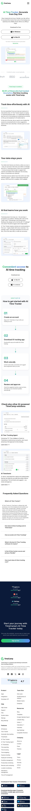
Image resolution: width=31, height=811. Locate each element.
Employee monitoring (6, 757)
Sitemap (3, 718)
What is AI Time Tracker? (12, 501)
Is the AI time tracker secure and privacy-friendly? (15, 552)
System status (5, 715)
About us (19, 741)
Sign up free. (15, 43)
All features (4, 729)
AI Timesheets (5, 744)
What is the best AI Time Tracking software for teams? (15, 543)
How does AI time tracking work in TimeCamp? (15, 526)
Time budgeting (5, 752)
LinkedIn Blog (20, 719)
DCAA (18, 767)
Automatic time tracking (7, 734)
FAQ (2, 712)
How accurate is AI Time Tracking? (15, 535)
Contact (19, 743)
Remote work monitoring (7, 765)
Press (18, 746)
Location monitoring (6, 768)
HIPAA (19, 765)
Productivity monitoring (7, 763)
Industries (19, 727)
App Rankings (20, 730)
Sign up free (15, 640)
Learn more (5, 444)
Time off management (7, 775)
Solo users (20, 694)
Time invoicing (5, 750)
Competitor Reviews (22, 732)
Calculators (20, 725)
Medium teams (21, 701)
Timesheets (4, 737)
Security (19, 762)
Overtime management (7, 760)
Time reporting (5, 747)
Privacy (19, 760)
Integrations (4, 696)
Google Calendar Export (23, 717)
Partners (19, 749)
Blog (18, 712)
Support (3, 710)
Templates (19, 714)
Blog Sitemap (4, 720)
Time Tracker (4, 731)
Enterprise (19, 703)
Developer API (5, 699)
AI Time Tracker (5, 739)
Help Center (4, 707)
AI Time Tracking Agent (7, 742)
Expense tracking (5, 755)
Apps (2, 694)
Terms (18, 757)
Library (19, 722)
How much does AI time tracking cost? (15, 561)
